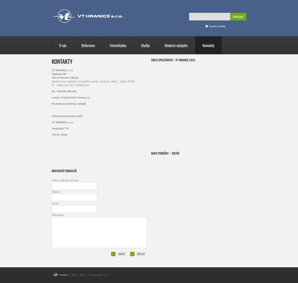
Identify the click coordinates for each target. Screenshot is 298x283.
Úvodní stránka (215, 26)
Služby (145, 45)
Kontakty (208, 45)
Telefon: (75, 196)
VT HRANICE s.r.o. (88, 16)
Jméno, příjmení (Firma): (75, 184)
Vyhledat (238, 16)
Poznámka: (99, 231)
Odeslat (137, 254)
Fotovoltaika (118, 45)
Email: (75, 207)
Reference (88, 45)
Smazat (118, 254)
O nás (63, 45)
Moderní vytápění (176, 45)
